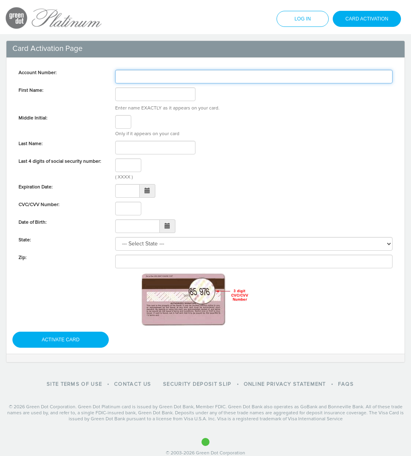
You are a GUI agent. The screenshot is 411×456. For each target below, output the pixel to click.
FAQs (346, 384)
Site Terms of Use (74, 384)
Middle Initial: (32, 118)
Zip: (22, 258)
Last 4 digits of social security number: (59, 161)
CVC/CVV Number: (38, 205)
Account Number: (37, 73)
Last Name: (30, 144)
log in (303, 19)
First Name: (30, 90)
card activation (367, 19)
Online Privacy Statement (285, 384)
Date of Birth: (32, 222)
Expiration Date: (35, 187)
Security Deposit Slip (197, 384)
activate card (60, 340)
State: (24, 240)
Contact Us (132, 384)
